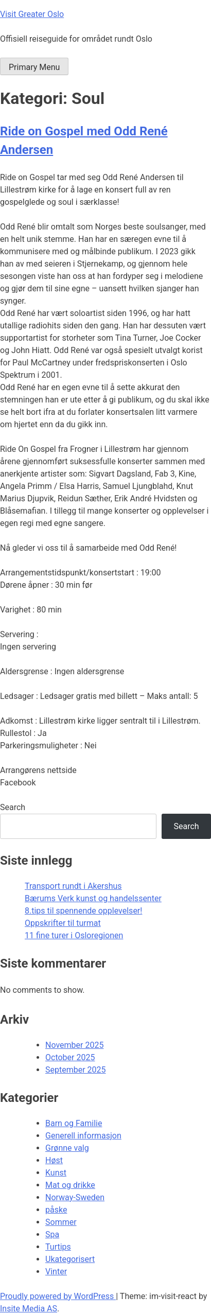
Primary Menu (34, 67)
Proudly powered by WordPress (58, 1296)
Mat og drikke (70, 1185)
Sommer (61, 1222)
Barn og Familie (73, 1123)
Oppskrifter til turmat (63, 923)
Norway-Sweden (74, 1197)
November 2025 (74, 1045)
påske (56, 1210)
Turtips (58, 1247)
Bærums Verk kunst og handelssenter (93, 898)
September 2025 (75, 1070)
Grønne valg (67, 1148)
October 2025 (70, 1057)
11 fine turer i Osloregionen (74, 935)
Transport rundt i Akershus (73, 886)
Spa (52, 1234)
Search (12, 807)
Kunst (55, 1173)
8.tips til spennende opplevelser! (83, 911)
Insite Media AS (28, 1308)
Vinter (56, 1271)
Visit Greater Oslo (32, 14)
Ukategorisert (70, 1259)
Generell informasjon (83, 1136)
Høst (54, 1160)
